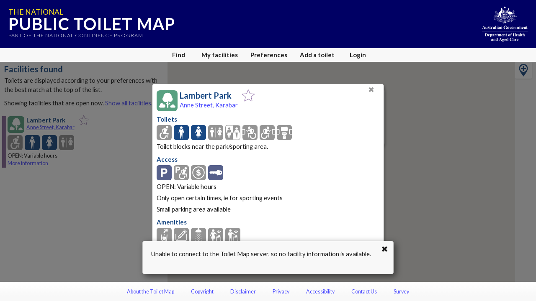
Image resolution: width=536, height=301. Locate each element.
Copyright (202, 291)
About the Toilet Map (150, 291)
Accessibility (320, 291)
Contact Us (364, 291)
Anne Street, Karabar (209, 105)
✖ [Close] (371, 89)
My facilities (219, 55)
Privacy (281, 291)
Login (358, 55)
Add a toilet (317, 55)
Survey (401, 291)
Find (178, 55)
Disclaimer (243, 291)
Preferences (268, 55)
